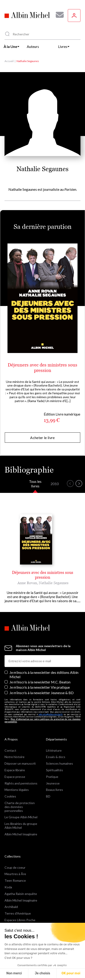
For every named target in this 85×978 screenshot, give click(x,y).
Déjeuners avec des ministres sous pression (42, 367)
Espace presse (15, 777)
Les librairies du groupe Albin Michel (21, 825)
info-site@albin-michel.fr (51, 714)
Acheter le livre (42, 437)
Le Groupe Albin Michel (21, 817)
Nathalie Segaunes (53, 583)
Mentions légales (17, 790)
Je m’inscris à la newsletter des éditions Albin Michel (44, 674)
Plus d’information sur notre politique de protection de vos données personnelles (42, 720)
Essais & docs (55, 757)
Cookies (10, 796)
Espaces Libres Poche (20, 920)
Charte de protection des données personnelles (20, 807)
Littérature (54, 750)
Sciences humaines (59, 763)
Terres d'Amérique (18, 913)
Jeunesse (53, 783)
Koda (8, 887)
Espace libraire (15, 770)
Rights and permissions (21, 783)
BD (48, 796)
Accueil (9, 61)
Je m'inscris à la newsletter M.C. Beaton (40, 682)
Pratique (52, 777)
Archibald (11, 907)
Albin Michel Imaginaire (21, 834)
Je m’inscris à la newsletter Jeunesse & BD (42, 692)
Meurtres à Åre (15, 874)
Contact (10, 750)
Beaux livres (54, 790)
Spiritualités (54, 770)
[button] (70, 483)
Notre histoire (14, 757)
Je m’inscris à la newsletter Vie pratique (40, 687)
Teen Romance (15, 880)
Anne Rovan (27, 583)
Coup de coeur (15, 867)
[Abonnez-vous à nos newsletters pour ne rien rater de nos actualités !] (58, 15)
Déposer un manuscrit (20, 763)
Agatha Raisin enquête (21, 894)
